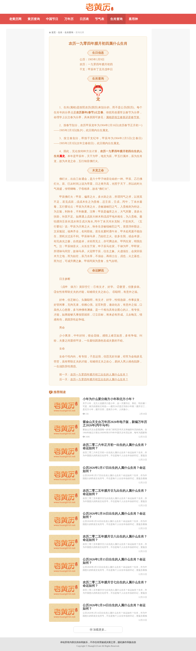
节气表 (99, 19)
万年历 (69, 19)
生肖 (60, 32)
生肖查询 (116, 19)
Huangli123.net (94, 646)
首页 (53, 32)
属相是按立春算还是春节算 (122, 117)
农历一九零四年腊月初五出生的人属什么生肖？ (99, 379)
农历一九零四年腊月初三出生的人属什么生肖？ (99, 374)
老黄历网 (98, 7)
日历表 (84, 19)
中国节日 (52, 19)
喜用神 (133, 19)
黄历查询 (34, 19)
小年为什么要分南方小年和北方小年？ (109, 399)
